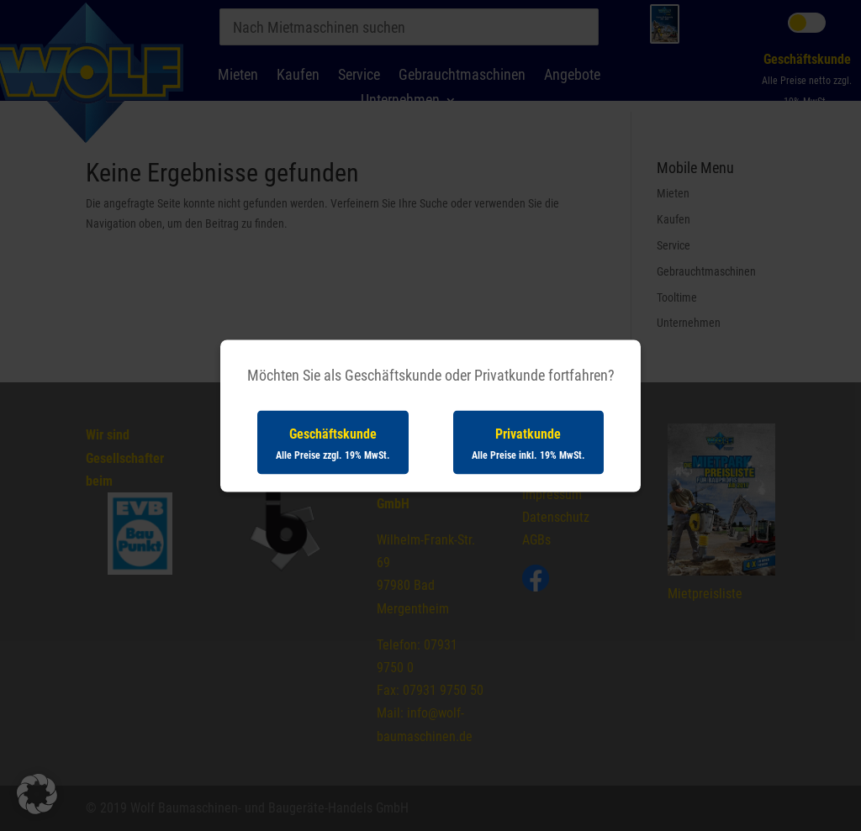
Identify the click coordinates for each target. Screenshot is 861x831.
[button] (37, 794)
